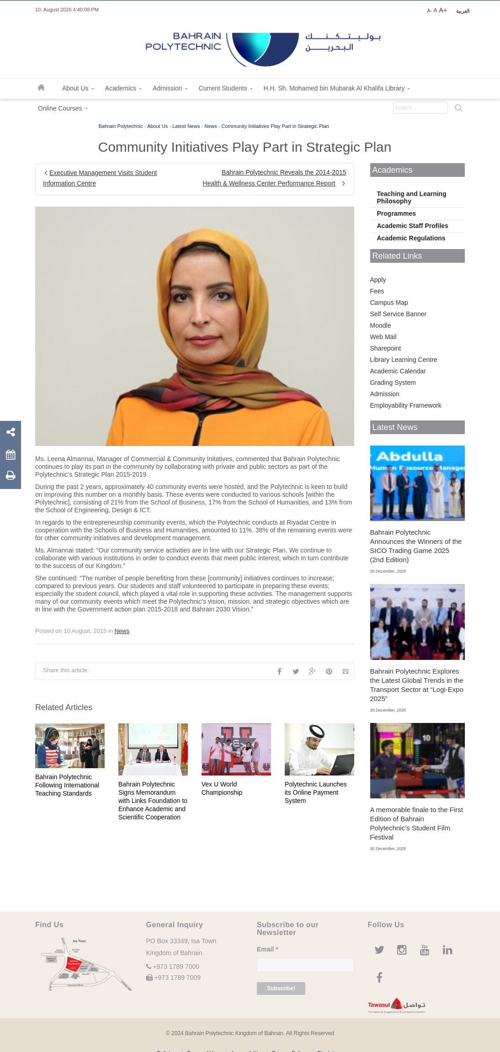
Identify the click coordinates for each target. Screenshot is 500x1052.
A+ (443, 10)
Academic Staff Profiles (412, 225)
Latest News (186, 126)
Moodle (380, 325)
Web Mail (383, 336)
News (210, 126)
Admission (385, 394)
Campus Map (389, 302)
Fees (377, 291)
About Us (157, 126)
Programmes (396, 213)
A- (429, 10)
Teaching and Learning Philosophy (412, 197)
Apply (378, 279)
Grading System (393, 382)
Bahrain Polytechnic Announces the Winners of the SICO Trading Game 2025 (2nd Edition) (416, 545)
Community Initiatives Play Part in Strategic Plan (275, 126)
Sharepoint (385, 348)
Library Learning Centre (403, 359)
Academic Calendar (398, 371)
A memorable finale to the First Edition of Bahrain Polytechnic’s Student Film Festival (416, 823)
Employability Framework (405, 405)
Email (267, 949)
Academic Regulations (411, 238)
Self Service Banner (398, 314)
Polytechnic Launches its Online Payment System (316, 792)
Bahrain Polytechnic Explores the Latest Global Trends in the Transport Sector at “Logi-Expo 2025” (417, 684)
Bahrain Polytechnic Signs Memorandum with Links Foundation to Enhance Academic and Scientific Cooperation (152, 801)
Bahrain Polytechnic (121, 126)
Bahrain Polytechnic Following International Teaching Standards (67, 785)
